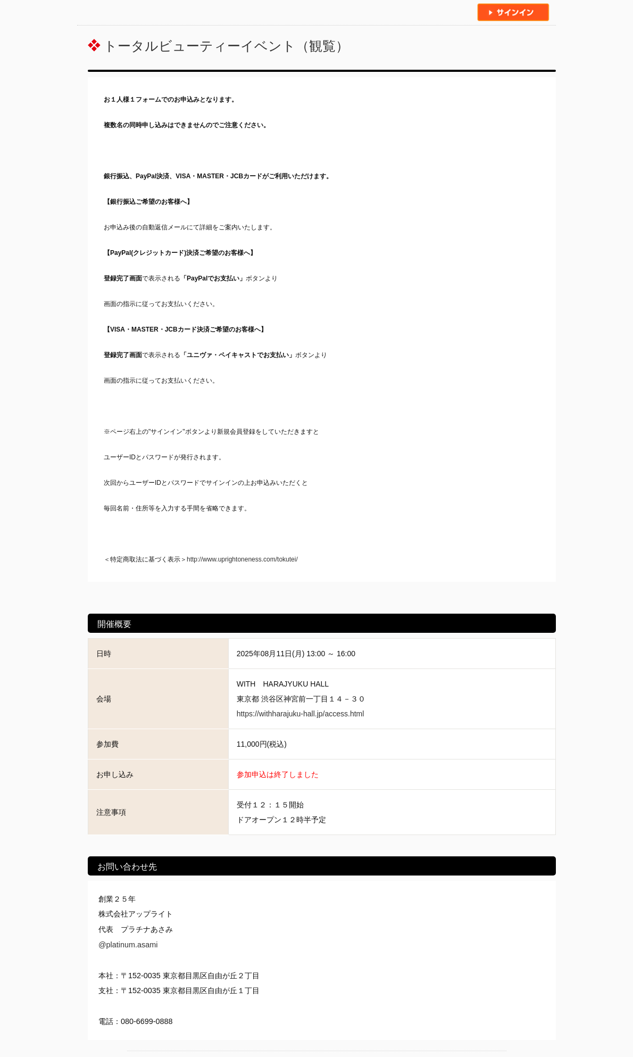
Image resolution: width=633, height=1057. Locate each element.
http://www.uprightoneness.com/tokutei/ (242, 559)
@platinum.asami (127, 944)
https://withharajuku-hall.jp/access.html (300, 713)
